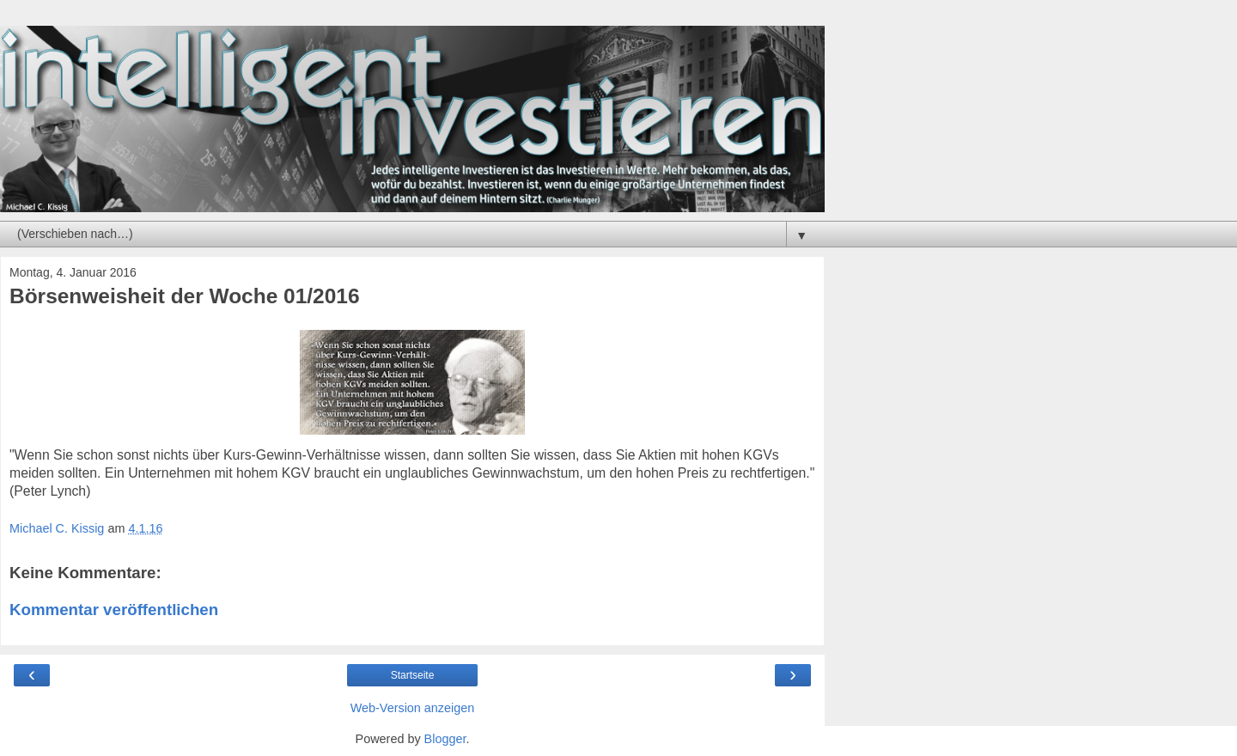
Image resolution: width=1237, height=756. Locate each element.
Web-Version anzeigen (412, 708)
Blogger (445, 739)
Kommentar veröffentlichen (113, 610)
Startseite (413, 675)
